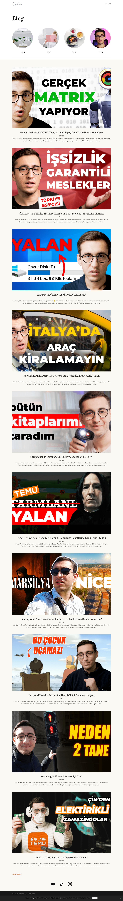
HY (106, 4)
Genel (61, 298)
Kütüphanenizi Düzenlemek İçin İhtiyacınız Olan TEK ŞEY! (61, 456)
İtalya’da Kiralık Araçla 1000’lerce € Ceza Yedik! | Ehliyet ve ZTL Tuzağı (61, 375)
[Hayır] (121, 898)
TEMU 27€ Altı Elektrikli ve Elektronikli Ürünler (61, 857)
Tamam (95, 898)
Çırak (74, 52)
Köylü (48, 52)
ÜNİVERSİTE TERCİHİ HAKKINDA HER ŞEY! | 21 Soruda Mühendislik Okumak (61, 213)
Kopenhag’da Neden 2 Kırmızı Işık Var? (61, 776)
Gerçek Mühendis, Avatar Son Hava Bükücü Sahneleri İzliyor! (61, 695)
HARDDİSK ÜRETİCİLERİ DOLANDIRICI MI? (61, 294)
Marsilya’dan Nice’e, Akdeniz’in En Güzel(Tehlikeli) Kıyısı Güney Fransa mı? (61, 619)
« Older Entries (16, 874)
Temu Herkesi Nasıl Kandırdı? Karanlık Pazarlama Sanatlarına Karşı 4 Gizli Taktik (61, 537)
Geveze (100, 52)
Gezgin (22, 52)
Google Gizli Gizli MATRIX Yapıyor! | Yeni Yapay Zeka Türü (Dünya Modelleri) (61, 132)
